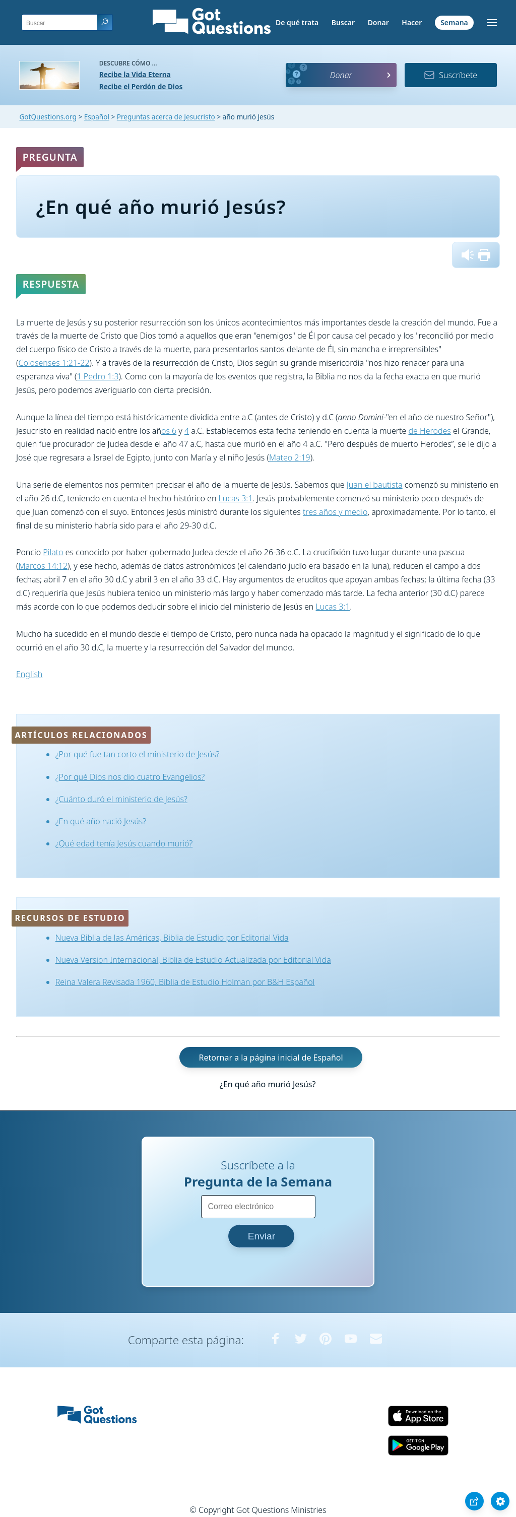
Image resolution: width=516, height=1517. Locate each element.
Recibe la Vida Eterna (135, 74)
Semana (454, 22)
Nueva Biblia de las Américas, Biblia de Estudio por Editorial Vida (172, 937)
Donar (378, 22)
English (29, 674)
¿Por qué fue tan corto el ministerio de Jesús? (137, 754)
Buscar (343, 22)
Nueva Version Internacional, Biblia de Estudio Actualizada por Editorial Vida (193, 959)
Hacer (412, 22)
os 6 (168, 430)
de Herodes (430, 430)
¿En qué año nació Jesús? (100, 821)
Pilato (53, 552)
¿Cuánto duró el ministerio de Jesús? (121, 799)
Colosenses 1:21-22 (53, 362)
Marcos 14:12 (43, 565)
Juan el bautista (375, 484)
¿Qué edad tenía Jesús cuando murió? (124, 843)
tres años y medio (335, 511)
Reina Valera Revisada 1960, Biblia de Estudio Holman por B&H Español (185, 981)
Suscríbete (450, 75)
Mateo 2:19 (289, 457)
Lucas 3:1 (236, 498)
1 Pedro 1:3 (98, 376)
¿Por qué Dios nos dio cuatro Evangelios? (130, 776)
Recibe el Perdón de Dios (140, 86)
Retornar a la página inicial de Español (271, 1057)
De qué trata (297, 22)
